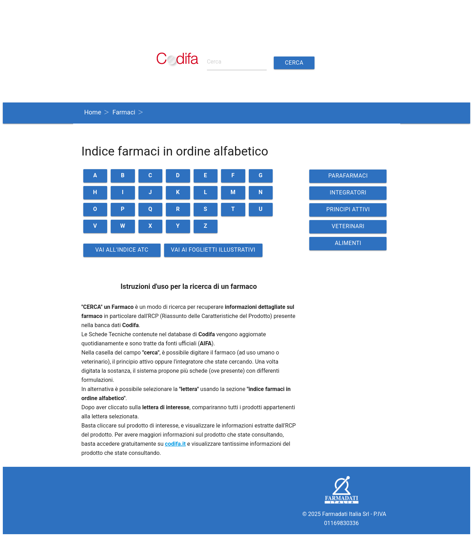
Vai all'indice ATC (121, 249)
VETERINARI (348, 226)
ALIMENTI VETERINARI (348, 245)
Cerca (294, 62)
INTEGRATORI (348, 192)
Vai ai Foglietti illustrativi (213, 249)
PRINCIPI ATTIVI (348, 209)
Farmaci (123, 112)
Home (92, 112)
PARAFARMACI (348, 175)
